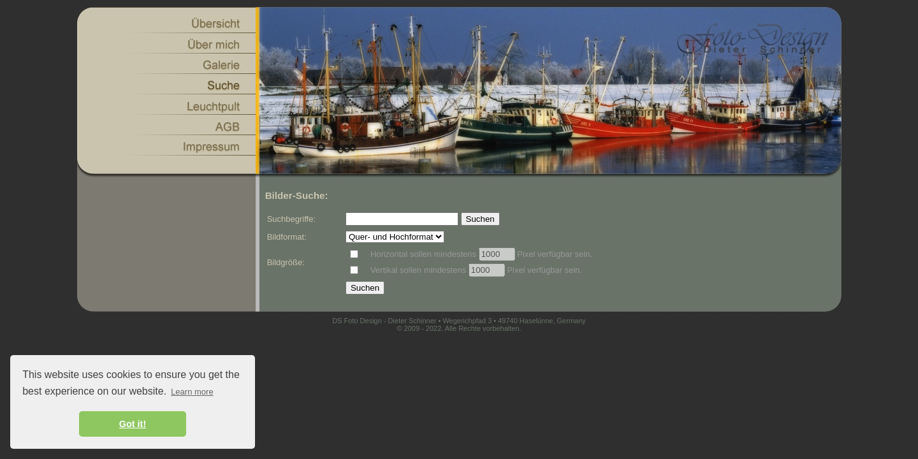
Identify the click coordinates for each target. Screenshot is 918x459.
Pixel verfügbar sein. (553, 254)
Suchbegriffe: (291, 219)
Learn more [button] (192, 392)
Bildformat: (287, 237)
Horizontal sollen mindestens (424, 254)
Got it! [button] (132, 424)
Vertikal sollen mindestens (419, 270)
